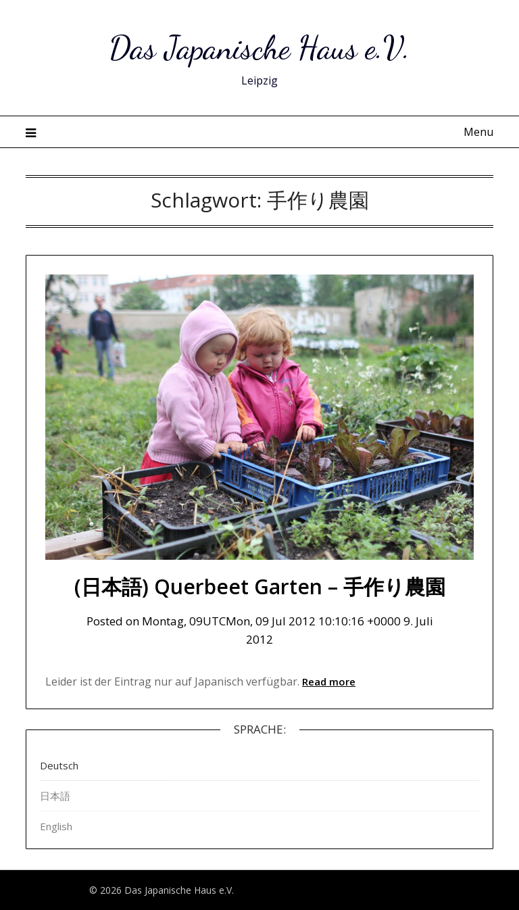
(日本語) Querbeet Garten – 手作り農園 (259, 586)
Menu (478, 131)
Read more (328, 681)
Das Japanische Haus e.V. (259, 47)
